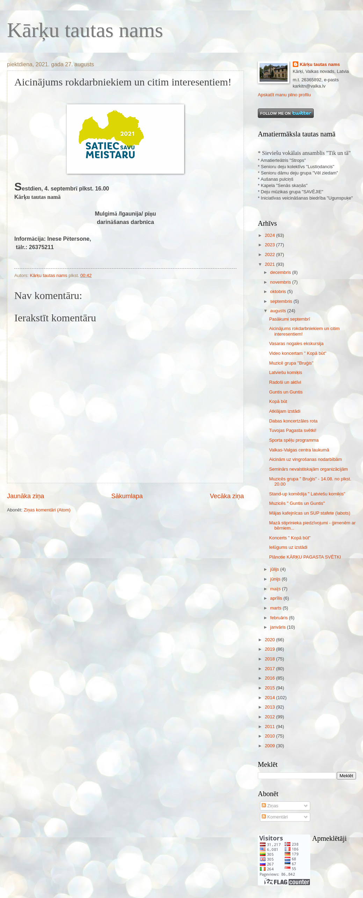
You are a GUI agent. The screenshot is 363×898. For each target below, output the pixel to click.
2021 (270, 264)
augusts (278, 310)
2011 (270, 726)
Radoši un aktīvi (285, 382)
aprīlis (276, 598)
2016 (270, 678)
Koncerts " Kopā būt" (290, 537)
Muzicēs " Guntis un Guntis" (297, 503)
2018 (270, 658)
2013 (270, 707)
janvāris (278, 627)
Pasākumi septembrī (289, 319)
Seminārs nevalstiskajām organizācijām (308, 469)
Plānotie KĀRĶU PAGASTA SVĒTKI (305, 557)
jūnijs (276, 579)
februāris (279, 617)
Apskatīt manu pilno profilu (284, 94)
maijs (276, 588)
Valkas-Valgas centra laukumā (299, 449)
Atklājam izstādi (284, 411)
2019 (270, 649)
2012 (270, 716)
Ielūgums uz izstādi (288, 547)
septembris (281, 301)
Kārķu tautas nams (85, 30)
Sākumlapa (127, 496)
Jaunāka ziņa (25, 496)
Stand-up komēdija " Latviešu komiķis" (307, 493)
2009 (270, 745)
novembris (281, 282)
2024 (270, 235)
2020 (270, 639)
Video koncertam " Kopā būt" (297, 353)
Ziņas (270, 805)
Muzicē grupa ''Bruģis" (291, 363)
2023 (270, 244)
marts (276, 608)
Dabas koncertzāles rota (293, 421)
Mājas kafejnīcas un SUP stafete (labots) (309, 513)
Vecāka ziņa (227, 496)
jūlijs (275, 569)
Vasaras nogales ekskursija (296, 343)
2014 (270, 697)
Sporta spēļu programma (294, 440)
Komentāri (275, 817)
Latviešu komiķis (285, 372)
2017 (270, 668)
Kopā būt (278, 401)
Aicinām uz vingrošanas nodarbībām (305, 459)
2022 (270, 254)
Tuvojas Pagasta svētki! (293, 430)
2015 (270, 687)
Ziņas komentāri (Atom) (47, 509)
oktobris (278, 291)
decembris (281, 272)
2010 (270, 736)
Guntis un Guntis (286, 392)
